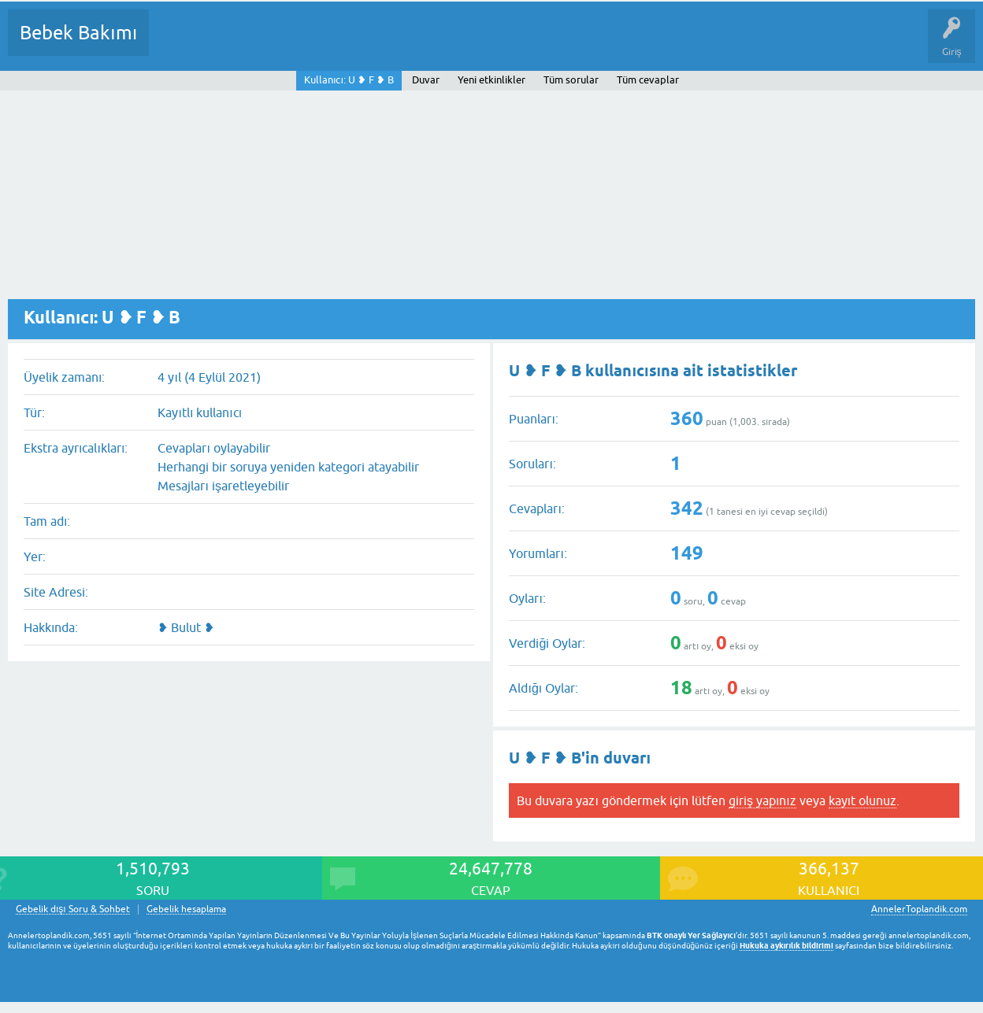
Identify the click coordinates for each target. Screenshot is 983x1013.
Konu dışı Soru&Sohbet (548, 44)
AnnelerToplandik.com (919, 909)
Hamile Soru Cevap (660, 44)
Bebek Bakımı (78, 32)
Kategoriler (322, 44)
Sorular (176, 44)
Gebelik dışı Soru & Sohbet (73, 909)
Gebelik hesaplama (186, 909)
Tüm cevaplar (648, 80)
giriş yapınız (762, 800)
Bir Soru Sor (453, 44)
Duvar (426, 80)
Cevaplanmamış (245, 44)
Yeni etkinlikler (491, 80)
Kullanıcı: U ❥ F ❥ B (349, 80)
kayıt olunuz (862, 800)
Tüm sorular (571, 80)
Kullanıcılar (388, 44)
